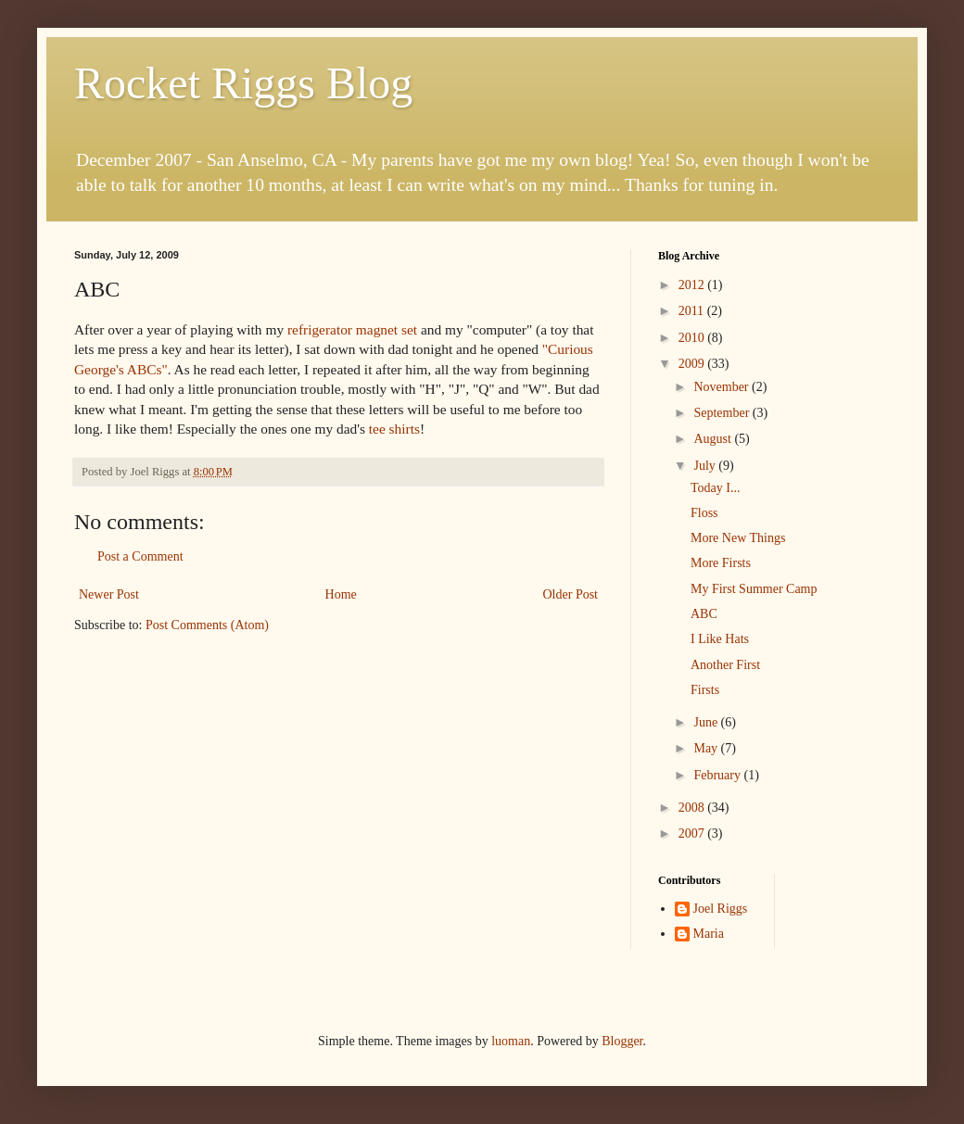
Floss (704, 513)
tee (377, 428)
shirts (404, 428)
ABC (704, 614)
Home (341, 594)
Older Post (571, 594)
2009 (693, 364)
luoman (510, 1041)
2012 (693, 285)
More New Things (738, 538)
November (722, 387)
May (706, 748)
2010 (693, 338)
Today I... (715, 488)
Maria (708, 934)
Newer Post (109, 594)
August (713, 439)
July (705, 466)
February (718, 775)
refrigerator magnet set (352, 329)
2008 (693, 808)
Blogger (622, 1041)
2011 (693, 311)
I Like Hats (720, 639)
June (706, 722)
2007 (693, 833)
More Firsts (721, 563)
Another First (725, 665)
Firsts (705, 690)
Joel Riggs (720, 909)
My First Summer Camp (754, 589)
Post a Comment (140, 556)
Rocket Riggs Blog (243, 82)
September (722, 413)
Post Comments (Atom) (207, 625)
